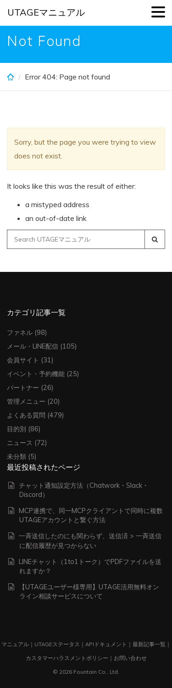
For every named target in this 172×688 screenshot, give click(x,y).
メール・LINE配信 (32, 346)
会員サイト (23, 360)
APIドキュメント (106, 644)
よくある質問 (26, 415)
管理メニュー (26, 401)
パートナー (23, 387)
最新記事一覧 (149, 644)
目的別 (16, 429)
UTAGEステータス (57, 644)
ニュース (20, 443)
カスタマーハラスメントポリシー (67, 657)
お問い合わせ (130, 657)
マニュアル (15, 644)
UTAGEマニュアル (46, 12)
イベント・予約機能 (36, 374)
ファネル (20, 332)
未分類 (16, 456)
